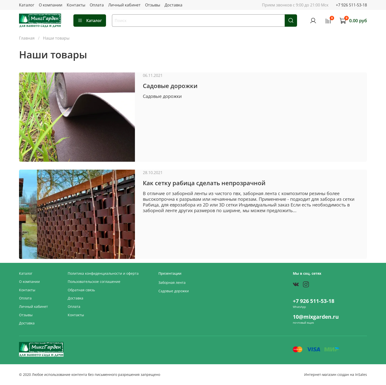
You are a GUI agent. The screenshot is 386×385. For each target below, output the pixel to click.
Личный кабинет (124, 5)
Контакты (76, 5)
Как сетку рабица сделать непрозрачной (204, 183)
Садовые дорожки (170, 86)
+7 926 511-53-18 (351, 5)
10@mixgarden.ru (316, 316)
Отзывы (152, 5)
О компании (50, 5)
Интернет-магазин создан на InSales (335, 374)
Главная (27, 38)
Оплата (97, 5)
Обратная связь (81, 290)
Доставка (173, 5)
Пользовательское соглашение (94, 281)
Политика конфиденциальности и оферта (103, 273)
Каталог (26, 5)
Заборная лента (172, 282)
